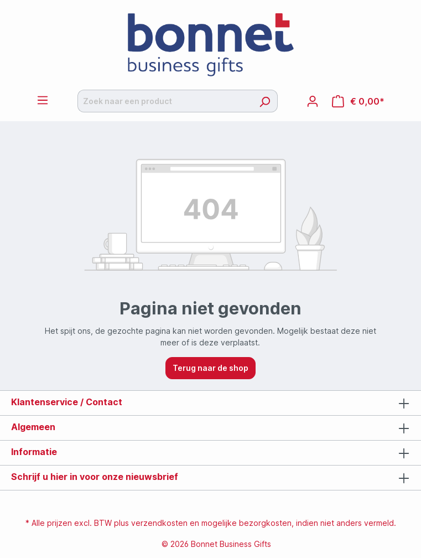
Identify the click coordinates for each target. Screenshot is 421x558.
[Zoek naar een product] (164, 101)
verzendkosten (159, 523)
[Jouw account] (312, 101)
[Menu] (42, 100)
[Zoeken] (265, 101)
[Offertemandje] (358, 101)
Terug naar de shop (210, 368)
